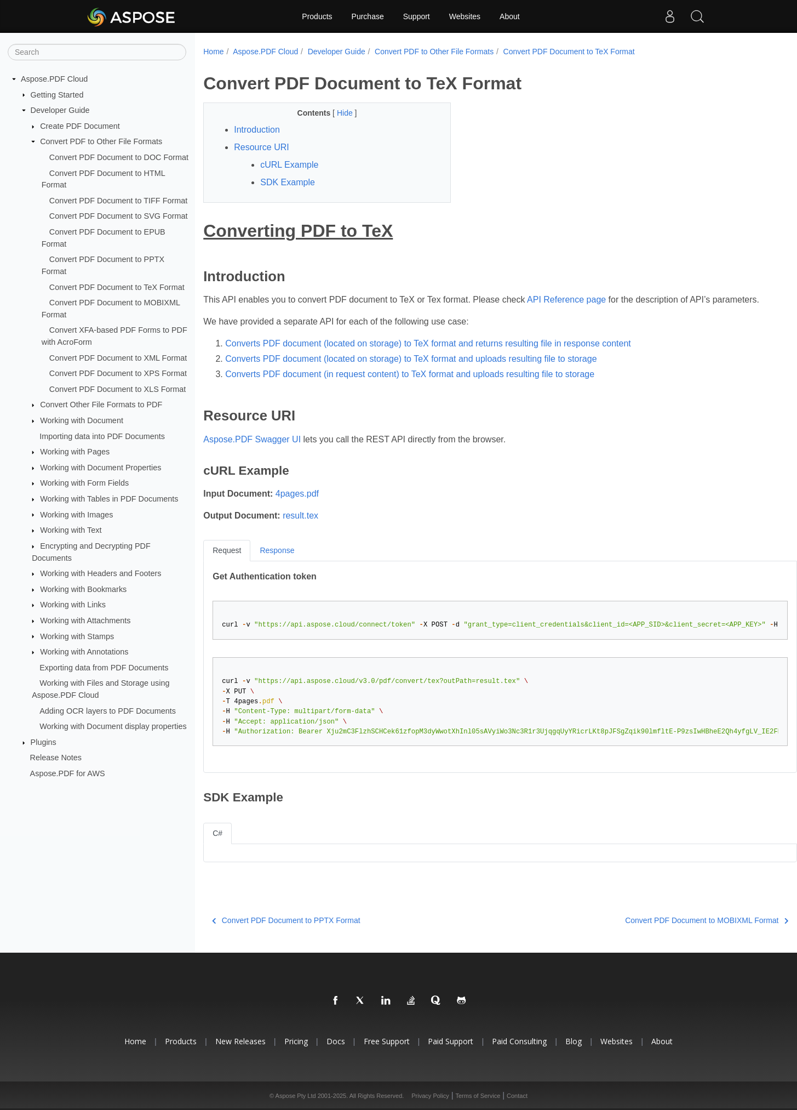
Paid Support (450, 1041)
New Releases (240, 1041)
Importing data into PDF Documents (102, 435)
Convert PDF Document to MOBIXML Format (706, 920)
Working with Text (70, 530)
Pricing (296, 1041)
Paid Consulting (519, 1041)
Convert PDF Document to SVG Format (118, 216)
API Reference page (566, 299)
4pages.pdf (297, 493)
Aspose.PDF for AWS (67, 773)
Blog (573, 1041)
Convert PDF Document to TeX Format (117, 286)
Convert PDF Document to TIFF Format (118, 200)
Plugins (43, 742)
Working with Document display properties (112, 726)
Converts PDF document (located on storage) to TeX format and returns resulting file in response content (428, 343)
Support (416, 16)
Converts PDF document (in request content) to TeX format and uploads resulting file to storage (409, 374)
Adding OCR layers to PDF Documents (107, 710)
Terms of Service (477, 1095)
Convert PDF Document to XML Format (118, 357)
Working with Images (76, 514)
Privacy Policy (430, 1095)
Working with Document (81, 420)
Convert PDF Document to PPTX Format (286, 920)
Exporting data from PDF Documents (103, 667)
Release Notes (56, 757)
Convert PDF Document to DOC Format (118, 157)
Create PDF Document (80, 126)
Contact (517, 1095)
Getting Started (57, 94)
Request (227, 550)
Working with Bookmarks (83, 589)
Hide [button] (346, 113)
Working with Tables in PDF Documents (109, 498)
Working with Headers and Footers (100, 573)
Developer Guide (60, 110)
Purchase (368, 16)
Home (213, 51)
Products (317, 16)
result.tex (300, 515)
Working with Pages (75, 451)
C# (217, 833)
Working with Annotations (84, 651)
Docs (335, 1041)
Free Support (387, 1041)
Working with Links (73, 604)
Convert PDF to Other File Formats (101, 141)
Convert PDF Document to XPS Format (118, 373)
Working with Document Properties (100, 467)
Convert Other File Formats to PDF (101, 404)
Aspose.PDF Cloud (54, 79)
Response (277, 550)
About (510, 16)
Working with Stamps (77, 635)
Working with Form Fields (84, 483)
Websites (464, 16)
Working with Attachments (85, 620)
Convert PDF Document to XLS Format (117, 389)
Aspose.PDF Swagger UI (252, 439)
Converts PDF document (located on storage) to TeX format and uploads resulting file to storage (411, 358)
